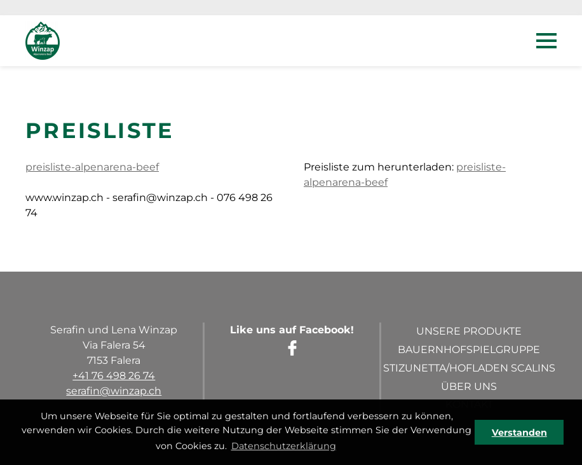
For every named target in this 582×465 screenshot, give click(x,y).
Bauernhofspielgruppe (469, 350)
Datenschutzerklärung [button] (283, 446)
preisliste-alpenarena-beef (92, 167)
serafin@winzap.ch (113, 391)
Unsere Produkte (469, 331)
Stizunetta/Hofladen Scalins (469, 368)
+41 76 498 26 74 (113, 376)
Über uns (469, 386)
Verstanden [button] (519, 432)
